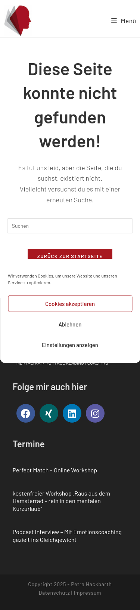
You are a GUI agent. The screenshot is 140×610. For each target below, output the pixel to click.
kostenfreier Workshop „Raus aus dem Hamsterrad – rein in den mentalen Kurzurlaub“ (61, 501)
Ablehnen (70, 330)
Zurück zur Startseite (70, 256)
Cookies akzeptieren (70, 309)
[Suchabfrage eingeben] (70, 225)
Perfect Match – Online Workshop (55, 469)
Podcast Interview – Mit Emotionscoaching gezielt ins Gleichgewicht (67, 535)
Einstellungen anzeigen (70, 350)
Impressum (87, 592)
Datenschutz (54, 592)
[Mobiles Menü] (123, 20)
